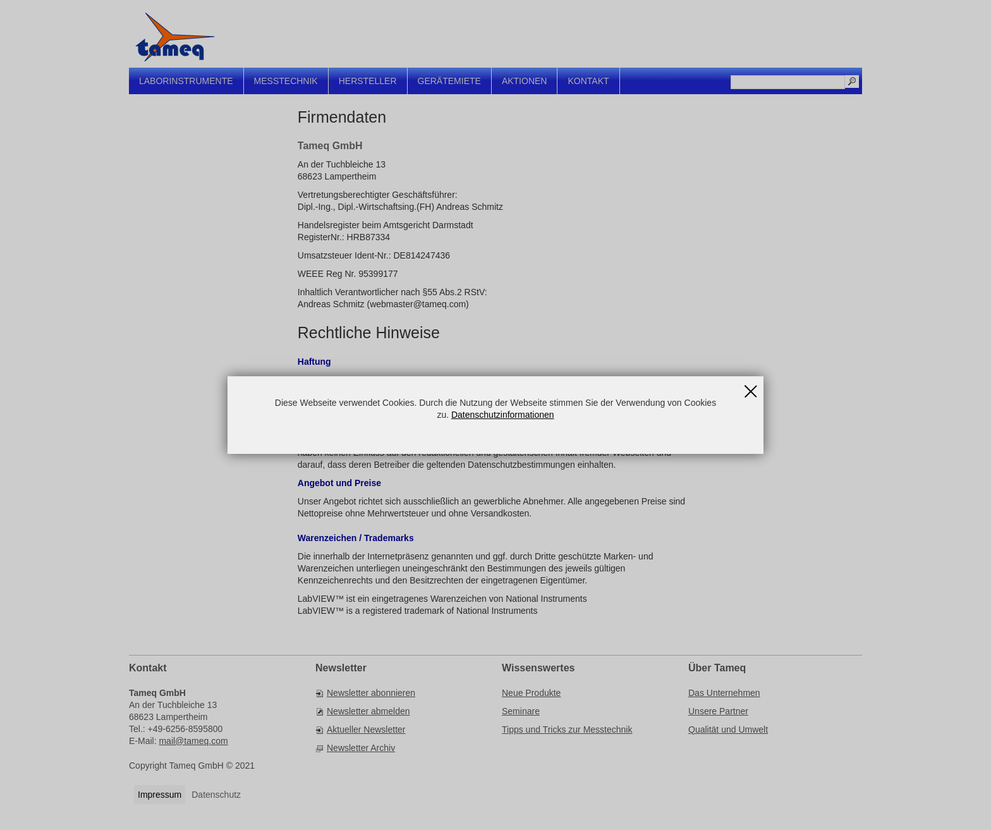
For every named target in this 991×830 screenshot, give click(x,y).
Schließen (751, 387)
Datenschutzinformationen (502, 415)
